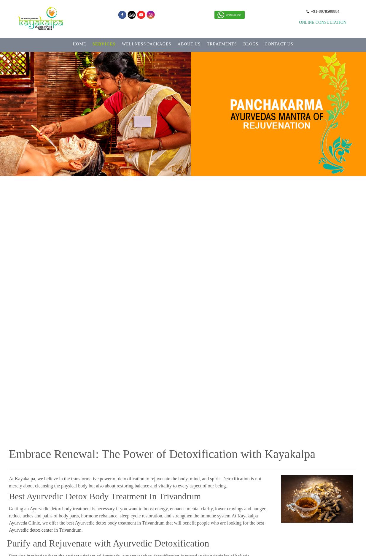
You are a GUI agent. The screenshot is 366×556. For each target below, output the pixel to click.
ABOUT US (189, 44)
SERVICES (104, 44)
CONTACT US (279, 44)
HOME (79, 44)
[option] (183, 243)
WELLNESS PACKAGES (146, 44)
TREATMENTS (222, 44)
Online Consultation (322, 22)
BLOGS (250, 44)
